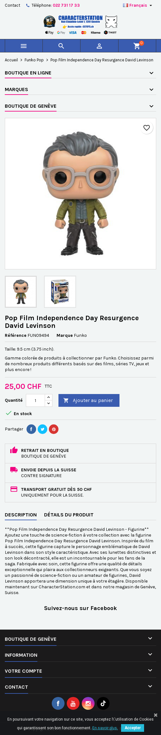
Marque (65, 335)
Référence (16, 335)
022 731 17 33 (66, 5)
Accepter (133, 728)
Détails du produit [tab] (69, 515)
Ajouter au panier (88, 400)
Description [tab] (21, 515)
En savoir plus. (105, 728)
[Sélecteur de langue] (138, 5)
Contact (12, 5)
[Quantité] (35, 400)
